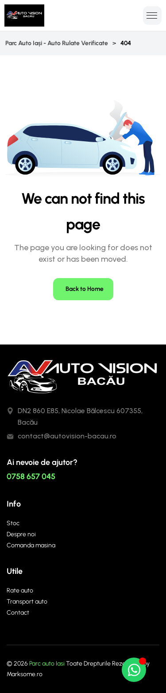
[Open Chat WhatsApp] (134, 670)
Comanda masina (31, 545)
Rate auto (20, 590)
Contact (18, 612)
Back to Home (85, 289)
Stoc (13, 523)
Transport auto (27, 601)
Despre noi (21, 534)
